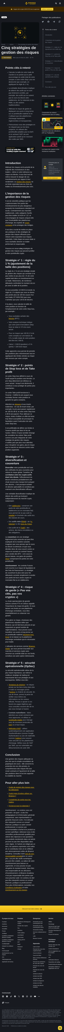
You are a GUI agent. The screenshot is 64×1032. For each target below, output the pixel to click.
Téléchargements (6, 959)
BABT (19, 944)
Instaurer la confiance (7, 946)
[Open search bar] (55, 3)
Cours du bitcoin (37, 953)
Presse (4, 931)
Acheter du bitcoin (37, 973)
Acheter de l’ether (37, 983)
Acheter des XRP (37, 978)
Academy (20, 930)
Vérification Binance (53, 959)
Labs (34, 936)
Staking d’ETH (21, 939)
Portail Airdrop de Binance (55, 964)
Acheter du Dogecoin (38, 980)
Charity (19, 949)
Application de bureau (7, 961)
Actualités (4, 928)
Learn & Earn (36, 946)
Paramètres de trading (54, 962)
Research (20, 946)
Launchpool (21, 935)
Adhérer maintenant (47, 9)
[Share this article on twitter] (43, 22)
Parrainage (51, 924)
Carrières (4, 924)
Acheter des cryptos (23, 925)
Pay (19, 928)
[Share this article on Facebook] (48, 22)
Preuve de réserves (53, 934)
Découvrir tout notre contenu (32, 909)
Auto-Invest (20, 937)
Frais (49, 955)
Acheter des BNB (37, 976)
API (49, 957)
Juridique (4, 933)
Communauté (5, 950)
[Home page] (30, 3)
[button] (60, 3)
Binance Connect (37, 938)
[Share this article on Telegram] (54, 22)
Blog (3, 948)
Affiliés (50, 921)
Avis (3, 957)
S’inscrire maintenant (52, 178)
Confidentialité (5, 943)
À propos (4, 921)
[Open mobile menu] (60, 3)
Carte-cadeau (21, 932)
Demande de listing (38, 929)
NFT (19, 942)
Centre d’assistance (53, 948)
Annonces (4, 926)
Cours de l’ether (37, 955)
